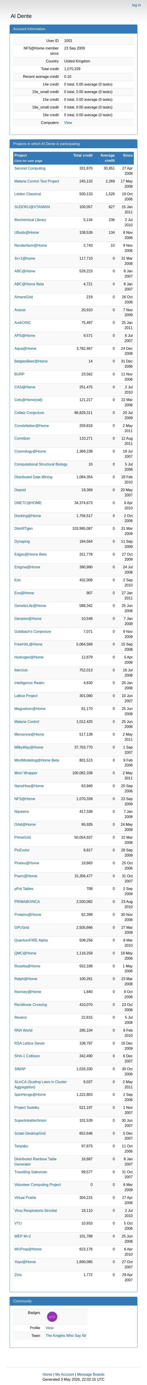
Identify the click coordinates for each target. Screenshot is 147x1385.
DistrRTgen (23, 528)
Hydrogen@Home (29, 657)
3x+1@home (24, 258)
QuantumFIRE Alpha (31, 940)
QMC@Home (25, 953)
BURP (19, 374)
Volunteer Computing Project (37, 1185)
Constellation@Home (31, 426)
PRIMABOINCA (27, 902)
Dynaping (22, 541)
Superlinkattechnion (30, 1120)
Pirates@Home (26, 863)
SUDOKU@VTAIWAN (32, 207)
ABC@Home (24, 271)
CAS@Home (24, 387)
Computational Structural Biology (40, 464)
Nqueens (21, 811)
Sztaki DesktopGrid (30, 1133)
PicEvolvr (22, 850)
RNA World (23, 1030)
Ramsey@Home (27, 992)
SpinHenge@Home (30, 1095)
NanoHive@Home (29, 786)
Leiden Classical (27, 194)
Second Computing (29, 168)
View (68, 123)
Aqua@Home (25, 348)
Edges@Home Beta (30, 554)
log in (136, 5)
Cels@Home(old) (28, 400)
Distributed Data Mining (33, 477)
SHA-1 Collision (27, 1056)
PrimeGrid (22, 837)
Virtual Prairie (25, 1198)
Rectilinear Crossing (30, 1005)
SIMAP (20, 1069)
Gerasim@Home (27, 619)
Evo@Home (24, 593)
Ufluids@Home (26, 232)
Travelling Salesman (30, 1172)
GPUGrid (21, 927)
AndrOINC (22, 323)
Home (47, 1374)
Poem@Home (25, 876)
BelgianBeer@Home (31, 361)
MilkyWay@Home (28, 747)
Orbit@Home (25, 824)
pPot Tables (23, 889)
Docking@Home (27, 516)
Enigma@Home (27, 567)
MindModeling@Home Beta (36, 760)
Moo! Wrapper (25, 773)
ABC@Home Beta (29, 284)
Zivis (18, 1275)
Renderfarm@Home (30, 245)
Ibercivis (21, 670)
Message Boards (90, 1374)
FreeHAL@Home (28, 644)
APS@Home (24, 336)
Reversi (20, 1017)
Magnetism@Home (30, 709)
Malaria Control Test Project (36, 181)
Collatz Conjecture (29, 413)
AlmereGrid (23, 297)
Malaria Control (26, 722)
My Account (64, 1374)
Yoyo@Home (25, 1262)
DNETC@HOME (27, 503)
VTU (18, 1223)
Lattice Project (25, 696)
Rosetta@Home (27, 966)
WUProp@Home (27, 1249)
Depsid (20, 490)
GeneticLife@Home (30, 606)
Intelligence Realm (29, 683)
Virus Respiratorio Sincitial (35, 1210)
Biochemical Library (30, 220)
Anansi (20, 310)
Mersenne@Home (29, 734)
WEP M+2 (22, 1236)
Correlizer (22, 438)
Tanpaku (21, 1146)
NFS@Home (24, 799)
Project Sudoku (26, 1107)
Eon (17, 580)
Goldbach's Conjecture (32, 631)
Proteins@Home (27, 915)
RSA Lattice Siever (29, 1043)
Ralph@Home (25, 979)
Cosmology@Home (30, 451)
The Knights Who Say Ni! (66, 1336)
